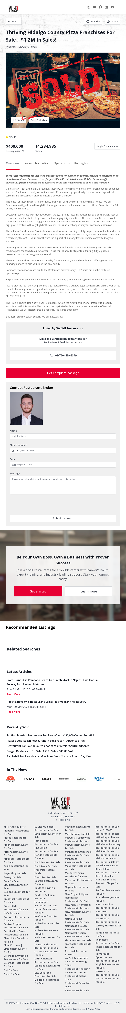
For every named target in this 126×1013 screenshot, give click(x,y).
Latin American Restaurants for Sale (46, 960)
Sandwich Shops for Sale (106, 885)
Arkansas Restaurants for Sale (16, 860)
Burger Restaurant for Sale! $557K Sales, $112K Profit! (41, 751)
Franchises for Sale (45, 877)
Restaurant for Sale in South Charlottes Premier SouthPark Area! (48, 746)
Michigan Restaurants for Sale (77, 828)
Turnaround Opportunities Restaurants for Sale (107, 957)
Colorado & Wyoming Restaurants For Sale (16, 957)
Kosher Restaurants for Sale (45, 953)
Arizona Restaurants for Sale (16, 853)
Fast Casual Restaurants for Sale (46, 842)
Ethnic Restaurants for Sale (47, 835)
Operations (62, 163)
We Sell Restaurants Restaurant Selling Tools (76, 976)
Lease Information (37, 163)
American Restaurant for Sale (16, 846)
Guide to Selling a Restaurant (44, 896)
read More (14, 694)
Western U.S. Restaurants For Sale (107, 973)
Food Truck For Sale (45, 866)
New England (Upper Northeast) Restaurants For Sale (77, 898)
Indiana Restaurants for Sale (46, 932)
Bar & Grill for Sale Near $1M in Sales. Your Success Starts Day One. (49, 756)
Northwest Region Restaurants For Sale (77, 934)
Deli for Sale (11, 970)
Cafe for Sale (11, 913)
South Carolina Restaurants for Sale (107, 906)
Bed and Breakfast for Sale (17, 893)
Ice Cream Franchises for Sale (46, 918)
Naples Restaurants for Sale (76, 889)
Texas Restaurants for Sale (108, 948)
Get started (38, 591)
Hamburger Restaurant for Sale (45, 903)
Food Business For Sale (47, 862)
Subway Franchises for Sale (108, 927)
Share (112, 21)
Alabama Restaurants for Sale (16, 832)
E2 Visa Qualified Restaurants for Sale (46, 828)
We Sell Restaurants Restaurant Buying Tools (76, 961)
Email (13, 459)
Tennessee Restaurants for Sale (107, 941)
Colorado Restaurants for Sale (16, 964)
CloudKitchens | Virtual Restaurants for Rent (15, 949)
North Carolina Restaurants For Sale (77, 920)
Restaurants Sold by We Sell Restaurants (107, 863)
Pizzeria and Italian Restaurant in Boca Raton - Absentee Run (46, 740)
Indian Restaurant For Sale (47, 925)
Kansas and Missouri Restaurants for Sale (46, 946)
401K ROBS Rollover (15, 827)
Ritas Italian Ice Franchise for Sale (105, 878)
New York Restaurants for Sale (78, 913)
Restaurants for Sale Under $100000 (107, 828)
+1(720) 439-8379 (63, 355)
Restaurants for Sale (77, 990)
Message (15, 473)
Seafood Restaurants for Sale (107, 892)
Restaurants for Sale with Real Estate (107, 849)
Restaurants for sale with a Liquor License (107, 835)
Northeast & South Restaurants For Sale (77, 927)
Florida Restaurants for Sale (45, 856)
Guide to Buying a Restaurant (44, 889)
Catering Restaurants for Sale (16, 918)
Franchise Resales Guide (44, 871)
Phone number (18, 445)
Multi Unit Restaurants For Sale (78, 881)
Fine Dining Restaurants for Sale (46, 849)
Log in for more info (107, 146)
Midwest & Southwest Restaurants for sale (77, 839)
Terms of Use (79, 1009)
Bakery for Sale (12, 877)
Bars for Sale (11, 881)
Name (13, 430)
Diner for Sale (12, 974)
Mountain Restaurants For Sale (78, 867)
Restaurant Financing (77, 968)
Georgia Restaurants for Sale (46, 882)
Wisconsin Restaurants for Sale (108, 980)
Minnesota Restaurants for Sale (77, 860)
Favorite (93, 21)
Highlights (81, 163)
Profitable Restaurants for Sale (78, 945)
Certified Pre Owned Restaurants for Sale (16, 933)
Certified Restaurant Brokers (77, 952)
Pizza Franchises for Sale (26, 175)
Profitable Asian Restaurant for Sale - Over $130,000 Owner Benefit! (50, 735)
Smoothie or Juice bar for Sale (107, 899)
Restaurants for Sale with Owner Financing (107, 842)
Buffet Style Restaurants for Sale (16, 907)
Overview (13, 163)
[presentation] (35, 504)
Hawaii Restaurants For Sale (45, 911)
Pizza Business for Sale (78, 940)
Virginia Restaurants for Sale (107, 966)
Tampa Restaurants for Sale (107, 934)
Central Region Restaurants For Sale (16, 925)
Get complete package (63, 373)
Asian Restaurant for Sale (16, 867)
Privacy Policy (94, 1009)
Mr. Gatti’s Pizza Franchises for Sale (76, 874)
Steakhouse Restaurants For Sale (107, 920)
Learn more (88, 591)
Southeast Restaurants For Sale (107, 913)
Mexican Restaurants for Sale (46, 981)
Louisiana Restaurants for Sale (47, 967)
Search (13, 21)
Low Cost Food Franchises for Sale (45, 974)
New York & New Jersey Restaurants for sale (78, 906)
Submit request (63, 518)
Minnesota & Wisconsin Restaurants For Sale (78, 853)
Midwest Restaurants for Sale (77, 846)
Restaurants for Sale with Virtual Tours (107, 856)
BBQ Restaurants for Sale (16, 886)
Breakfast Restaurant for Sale (16, 900)
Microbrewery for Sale (77, 834)
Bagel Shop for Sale (15, 873)
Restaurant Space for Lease (77, 984)
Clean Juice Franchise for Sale (16, 940)
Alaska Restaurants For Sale (15, 839)
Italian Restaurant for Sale (47, 939)
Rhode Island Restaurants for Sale (107, 870)
